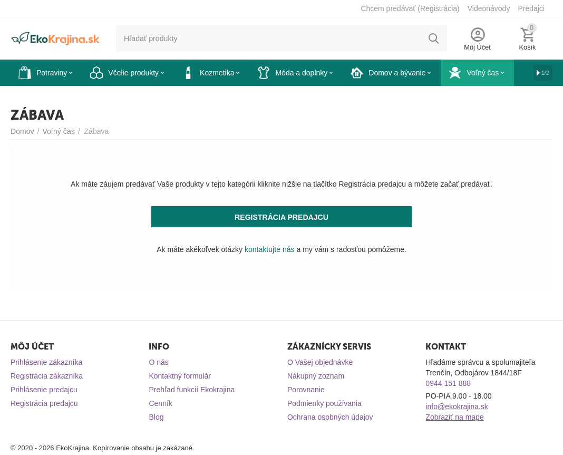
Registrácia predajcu (44, 403)
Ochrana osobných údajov (330, 417)
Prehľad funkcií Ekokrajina (192, 389)
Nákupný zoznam (315, 376)
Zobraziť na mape (454, 417)
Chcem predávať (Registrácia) (410, 8)
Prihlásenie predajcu (44, 389)
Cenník (160, 403)
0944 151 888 (448, 383)
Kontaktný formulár (180, 376)
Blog (156, 417)
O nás (158, 362)
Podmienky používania (324, 403)
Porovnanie (306, 389)
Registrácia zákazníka (47, 376)
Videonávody (489, 8)
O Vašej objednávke (320, 362)
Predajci (531, 8)
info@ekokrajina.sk (456, 406)
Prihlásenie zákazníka (46, 362)
